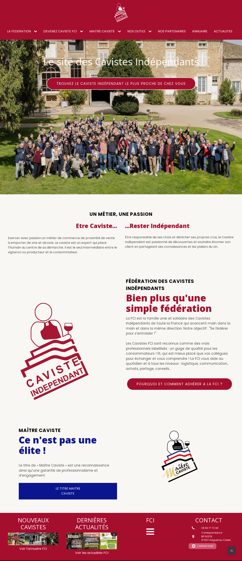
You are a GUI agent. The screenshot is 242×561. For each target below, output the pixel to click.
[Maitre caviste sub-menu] (120, 31)
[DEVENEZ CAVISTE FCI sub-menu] (82, 31)
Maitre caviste (102, 31)
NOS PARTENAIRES (172, 31)
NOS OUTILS (136, 31)
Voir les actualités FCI (91, 553)
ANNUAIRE (199, 31)
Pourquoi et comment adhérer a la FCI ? (179, 384)
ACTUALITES (223, 31)
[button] (202, 546)
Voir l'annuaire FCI (33, 548)
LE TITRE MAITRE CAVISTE (68, 491)
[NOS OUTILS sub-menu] (150, 31)
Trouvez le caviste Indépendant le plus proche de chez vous (121, 83)
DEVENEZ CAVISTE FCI (60, 31)
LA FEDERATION (19, 31)
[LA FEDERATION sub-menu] (36, 31)
